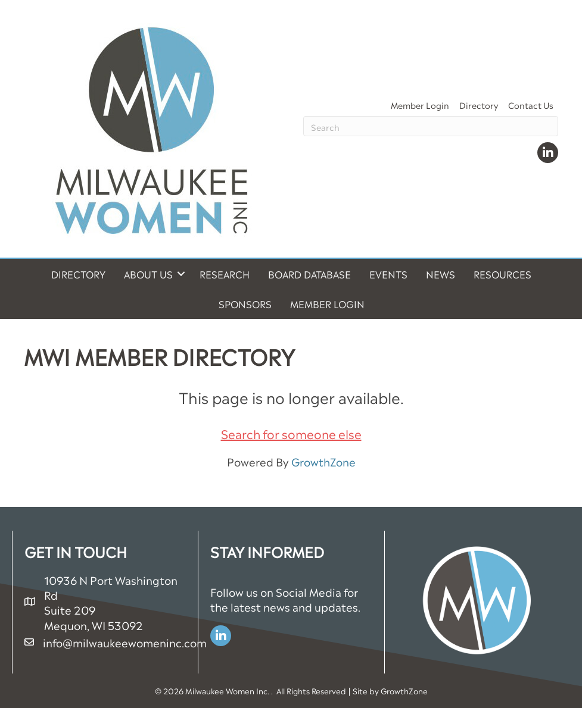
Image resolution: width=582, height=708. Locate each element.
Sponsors (245, 303)
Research (225, 274)
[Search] (431, 126)
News (440, 274)
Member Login (420, 104)
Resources (502, 274)
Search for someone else (291, 433)
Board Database (309, 274)
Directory (478, 104)
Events (388, 274)
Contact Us (530, 104)
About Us (148, 274)
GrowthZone (323, 461)
